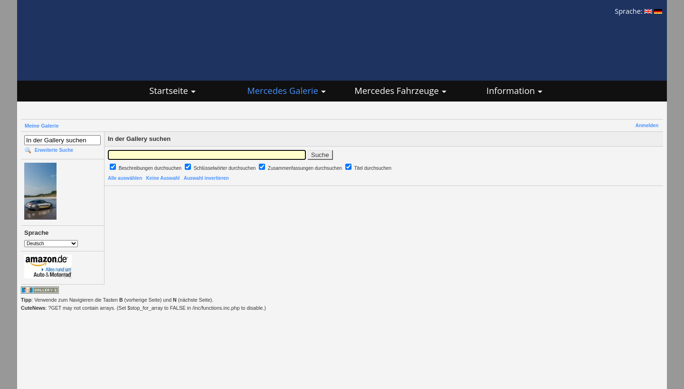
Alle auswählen (125, 178)
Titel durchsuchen (372, 168)
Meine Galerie (42, 126)
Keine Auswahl (163, 178)
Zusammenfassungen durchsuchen (305, 168)
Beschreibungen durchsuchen (151, 168)
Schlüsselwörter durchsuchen (225, 168)
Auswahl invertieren (206, 178)
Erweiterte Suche (54, 150)
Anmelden (647, 125)
